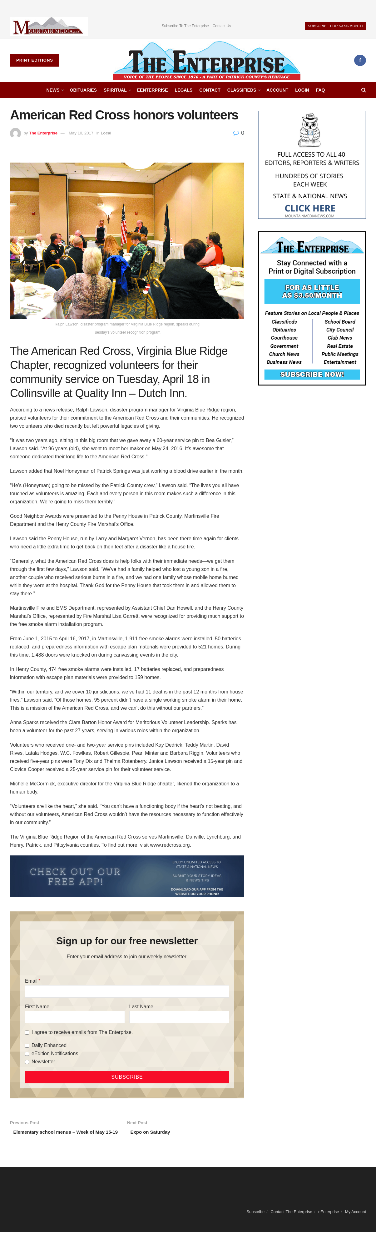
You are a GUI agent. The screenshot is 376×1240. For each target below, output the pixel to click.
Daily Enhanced (49, 1045)
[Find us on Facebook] (360, 60)
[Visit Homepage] (206, 60)
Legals (184, 90)
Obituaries (83, 90)
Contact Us (222, 26)
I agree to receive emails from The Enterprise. (82, 1032)
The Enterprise (43, 133)
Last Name (141, 1006)
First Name (37, 1006)
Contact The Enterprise (291, 1219)
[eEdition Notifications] (27, 1054)
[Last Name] (179, 1017)
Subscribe (255, 1219)
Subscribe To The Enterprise (185, 26)
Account (277, 90)
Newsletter (43, 1061)
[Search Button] (363, 90)
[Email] (127, 991)
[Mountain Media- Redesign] (312, 164)
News (53, 90)
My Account (355, 1219)
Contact (209, 90)
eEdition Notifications (55, 1053)
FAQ (320, 90)
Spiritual (115, 90)
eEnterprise (152, 90)
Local (106, 133)
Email (31, 981)
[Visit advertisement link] (49, 26)
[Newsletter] (27, 1062)
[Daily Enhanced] (27, 1046)
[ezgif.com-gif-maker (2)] (127, 876)
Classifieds (241, 90)
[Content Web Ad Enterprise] (312, 307)
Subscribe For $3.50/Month (335, 26)
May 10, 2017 (81, 133)
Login (302, 90)
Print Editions (34, 60)
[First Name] (75, 1017)
